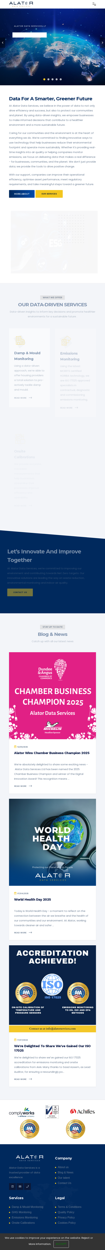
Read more (23, 786)
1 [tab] (44, 79)
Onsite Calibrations (23, 1223)
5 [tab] (61, 79)
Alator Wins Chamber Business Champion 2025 (51, 753)
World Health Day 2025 (32, 899)
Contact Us (64, 1183)
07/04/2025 (22, 893)
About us (63, 1167)
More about (21, 194)
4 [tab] (57, 79)
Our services (49, 194)
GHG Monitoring (22, 1212)
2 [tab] (48, 79)
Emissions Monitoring (25, 1217)
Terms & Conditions (69, 1207)
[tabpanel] (52, 42)
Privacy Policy (66, 1217)
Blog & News (65, 1172)
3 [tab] (52, 79)
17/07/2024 (22, 1040)
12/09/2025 (22, 747)
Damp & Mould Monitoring (27, 1207)
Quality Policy (66, 1212)
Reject (85, 1246)
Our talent (64, 1177)
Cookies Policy (67, 1223)
